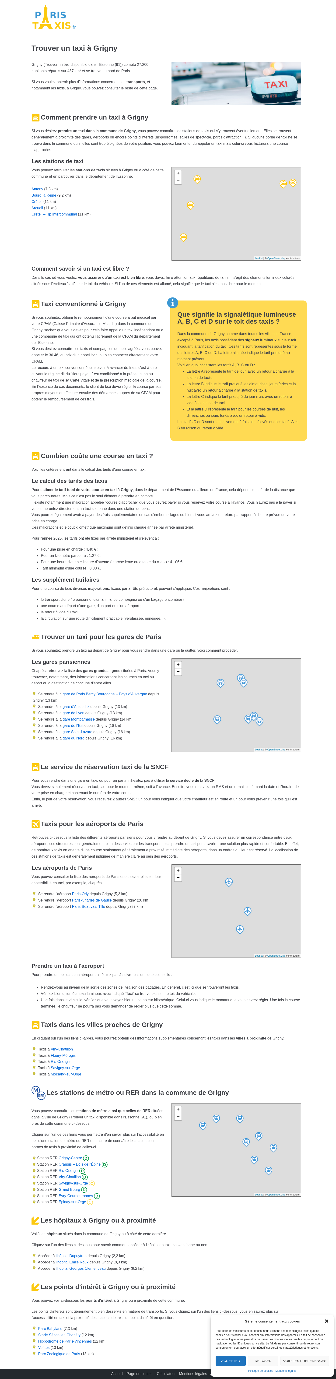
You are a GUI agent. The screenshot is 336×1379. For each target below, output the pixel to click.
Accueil (117, 1374)
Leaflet (259, 258)
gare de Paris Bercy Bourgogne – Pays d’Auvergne (104, 694)
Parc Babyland (50, 1329)
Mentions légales (285, 1370)
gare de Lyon (73, 713)
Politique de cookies (260, 1370)
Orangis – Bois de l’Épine (79, 1164)
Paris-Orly (80, 894)
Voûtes (43, 1348)
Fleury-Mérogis (63, 1055)
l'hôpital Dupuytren (71, 1256)
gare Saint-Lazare (77, 732)
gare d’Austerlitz (75, 707)
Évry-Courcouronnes (75, 1196)
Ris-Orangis (60, 1062)
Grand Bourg (69, 1190)
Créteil (37, 202)
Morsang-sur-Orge (66, 1074)
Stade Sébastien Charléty (59, 1335)
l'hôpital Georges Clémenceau (81, 1268)
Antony (37, 189)
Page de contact (140, 1374)
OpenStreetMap (276, 258)
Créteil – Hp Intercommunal (54, 214)
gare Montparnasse (78, 719)
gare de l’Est (72, 726)
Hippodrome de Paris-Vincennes (65, 1341)
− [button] (178, 180)
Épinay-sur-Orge (72, 1202)
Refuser (263, 1361)
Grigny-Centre (70, 1158)
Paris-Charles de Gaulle (92, 900)
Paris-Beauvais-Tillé (88, 907)
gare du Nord (73, 738)
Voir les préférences (304, 1361)
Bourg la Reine (44, 195)
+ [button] (178, 173)
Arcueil (37, 208)
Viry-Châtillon (62, 1049)
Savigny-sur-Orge (65, 1068)
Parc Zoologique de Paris (59, 1354)
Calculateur (167, 1374)
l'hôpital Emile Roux (72, 1262)
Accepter (230, 1361)
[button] (326, 1321)
